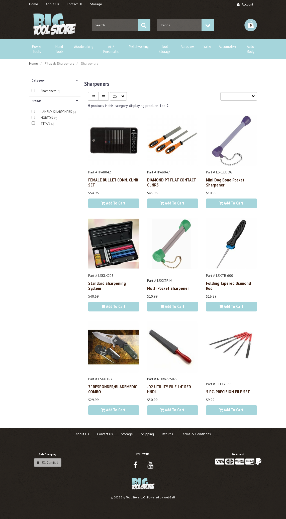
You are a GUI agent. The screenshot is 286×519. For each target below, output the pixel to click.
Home (33, 63)
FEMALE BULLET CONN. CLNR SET (113, 182)
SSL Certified (47, 462)
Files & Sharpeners (59, 63)
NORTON (47, 118)
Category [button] (55, 80)
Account (245, 4)
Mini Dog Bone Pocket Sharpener (225, 182)
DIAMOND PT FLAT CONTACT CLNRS (171, 182)
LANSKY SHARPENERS (57, 112)
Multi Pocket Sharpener (168, 288)
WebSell (169, 497)
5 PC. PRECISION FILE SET (228, 391)
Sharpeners (49, 91)
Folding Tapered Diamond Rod (228, 285)
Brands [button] (55, 101)
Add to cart (113, 203)
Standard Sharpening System (107, 285)
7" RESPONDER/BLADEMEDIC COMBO (112, 389)
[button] (250, 25)
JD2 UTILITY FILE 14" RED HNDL (169, 389)
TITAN (46, 123)
